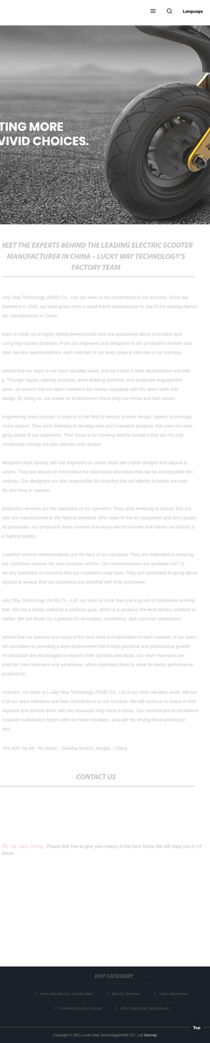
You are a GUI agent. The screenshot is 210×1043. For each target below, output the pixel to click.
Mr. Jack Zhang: (23, 847)
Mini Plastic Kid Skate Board (145, 1008)
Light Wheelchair (174, 993)
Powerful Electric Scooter (81, 1008)
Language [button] (193, 11)
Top (197, 1027)
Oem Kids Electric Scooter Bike (66, 993)
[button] (153, 11)
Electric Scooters (126, 993)
